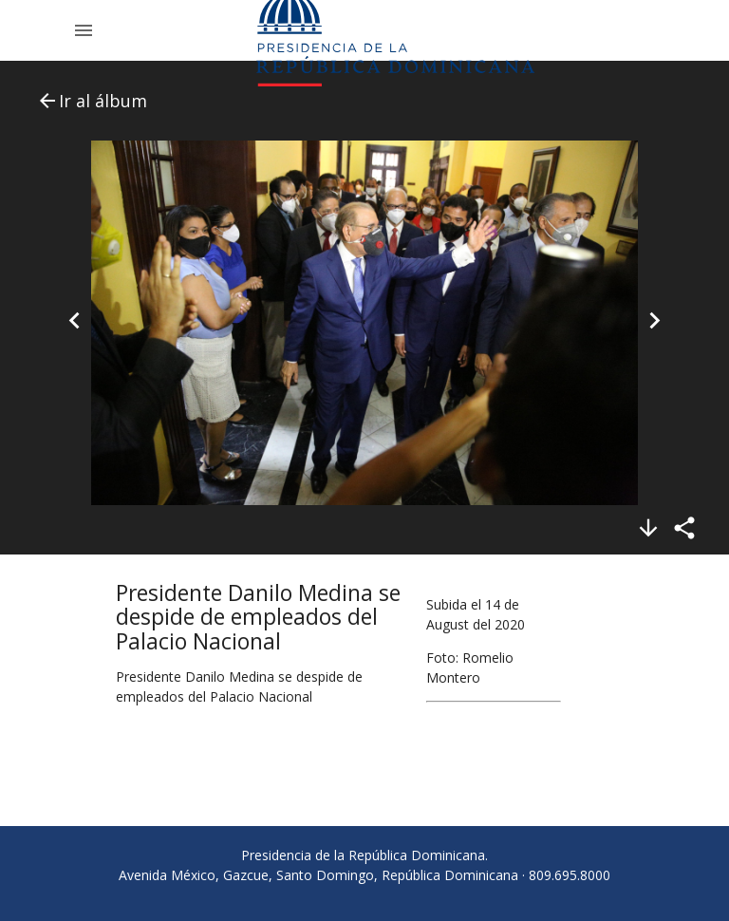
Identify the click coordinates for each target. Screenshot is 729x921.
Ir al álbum (91, 100)
